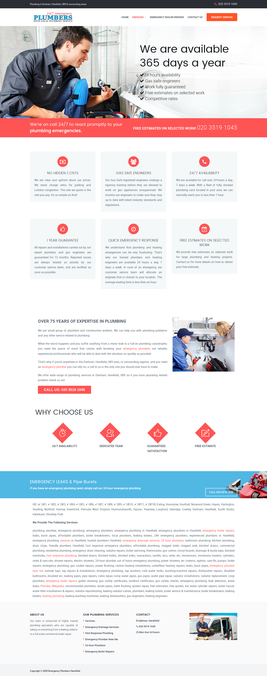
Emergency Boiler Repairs (167, 17)
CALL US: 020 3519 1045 (64, 389)
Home (125, 17)
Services (138, 17)
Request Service (222, 17)
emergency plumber (54, 367)
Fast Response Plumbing (99, 631)
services (65, 540)
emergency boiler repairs (218, 530)
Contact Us (195, 17)
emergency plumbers (136, 348)
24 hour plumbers (172, 540)
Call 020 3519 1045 (221, 484)
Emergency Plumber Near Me (101, 637)
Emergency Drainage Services (102, 625)
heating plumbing (53, 595)
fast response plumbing (61, 555)
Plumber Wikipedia (52, 585)
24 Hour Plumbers (95, 644)
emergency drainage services (141, 540)
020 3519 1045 (227, 4)
